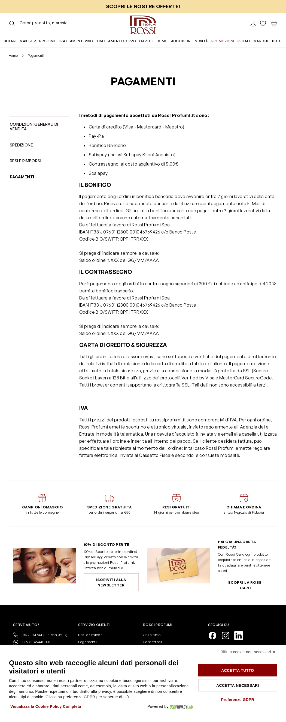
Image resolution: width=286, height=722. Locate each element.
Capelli (146, 41)
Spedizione (21, 145)
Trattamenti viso (75, 41)
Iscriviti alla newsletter (111, 582)
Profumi (47, 41)
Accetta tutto (237, 670)
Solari (10, 41)
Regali (244, 41)
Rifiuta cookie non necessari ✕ (248, 652)
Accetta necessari (237, 685)
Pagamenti (87, 642)
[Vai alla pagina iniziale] (143, 23)
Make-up (28, 41)
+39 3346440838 (32, 642)
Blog (277, 41)
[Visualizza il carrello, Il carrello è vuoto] (274, 23)
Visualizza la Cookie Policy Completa (45, 706)
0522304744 (40, 635)
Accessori (181, 41)
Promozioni (222, 41)
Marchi (261, 41)
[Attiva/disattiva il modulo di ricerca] (12, 23)
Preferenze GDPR (237, 699)
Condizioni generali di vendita (34, 126)
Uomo (162, 41)
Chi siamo (152, 635)
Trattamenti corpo (116, 41)
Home (13, 55)
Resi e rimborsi (25, 160)
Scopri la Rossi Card (245, 585)
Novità (201, 41)
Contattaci (152, 642)
